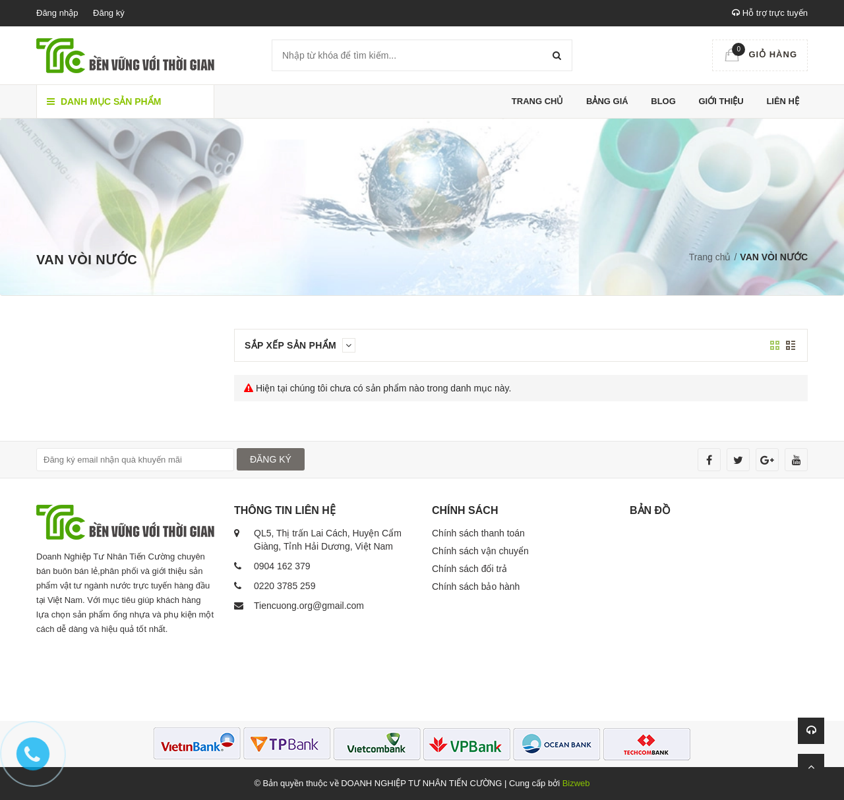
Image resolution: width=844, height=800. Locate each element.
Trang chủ (538, 101)
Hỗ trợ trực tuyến (770, 13)
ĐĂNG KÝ (270, 459)
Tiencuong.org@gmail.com (309, 605)
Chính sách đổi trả (469, 568)
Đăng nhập (57, 13)
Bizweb (576, 783)
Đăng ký (109, 13)
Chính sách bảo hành (476, 586)
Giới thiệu (720, 101)
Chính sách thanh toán (478, 533)
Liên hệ (782, 101)
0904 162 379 (282, 566)
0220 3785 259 (284, 586)
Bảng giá (607, 101)
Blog (663, 101)
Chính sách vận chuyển (480, 551)
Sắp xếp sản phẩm (300, 345)
